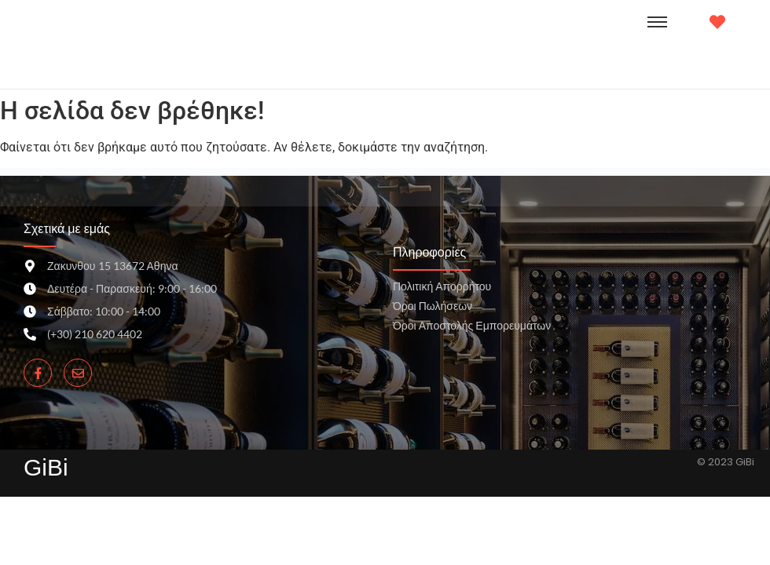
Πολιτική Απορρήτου (442, 286)
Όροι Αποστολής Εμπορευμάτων (472, 325)
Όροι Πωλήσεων (432, 305)
